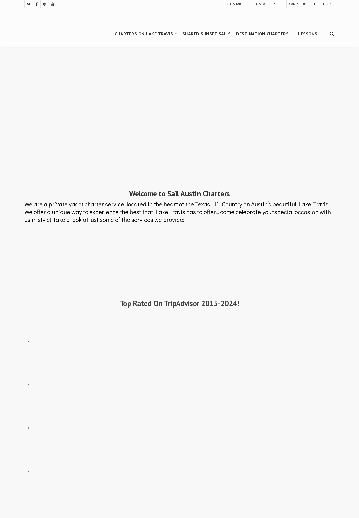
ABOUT (278, 4)
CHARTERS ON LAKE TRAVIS (146, 34)
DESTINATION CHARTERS (264, 34)
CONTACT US (298, 4)
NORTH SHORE (258, 4)
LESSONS (307, 34)
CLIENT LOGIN (322, 4)
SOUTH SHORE (233, 4)
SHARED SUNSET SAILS (206, 34)
